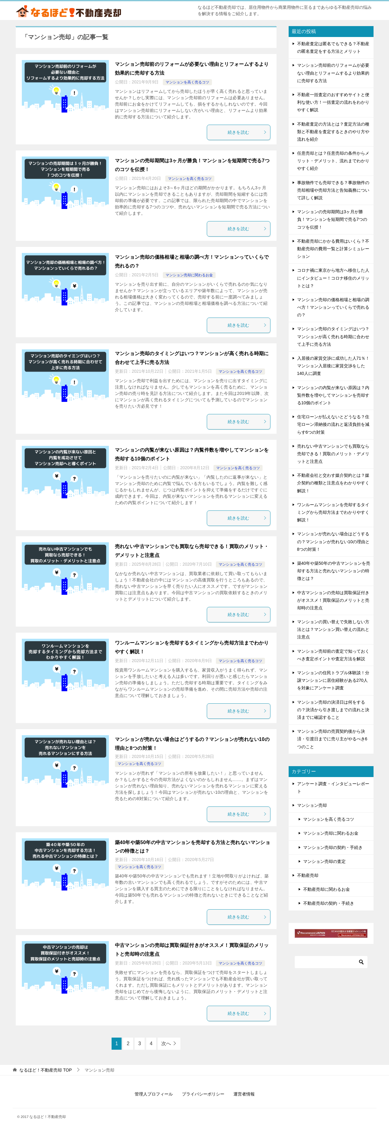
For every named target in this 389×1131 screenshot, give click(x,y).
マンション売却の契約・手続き (333, 847)
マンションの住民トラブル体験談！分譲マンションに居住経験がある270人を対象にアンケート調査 (333, 680)
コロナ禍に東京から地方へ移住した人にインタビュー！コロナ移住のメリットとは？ (333, 278)
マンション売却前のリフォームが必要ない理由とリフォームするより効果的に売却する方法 (333, 73)
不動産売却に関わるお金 (326, 889)
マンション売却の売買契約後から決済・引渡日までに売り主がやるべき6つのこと (332, 739)
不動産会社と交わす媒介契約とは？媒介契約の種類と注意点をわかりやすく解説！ (333, 483)
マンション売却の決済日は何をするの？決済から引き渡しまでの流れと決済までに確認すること (333, 710)
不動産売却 (307, 875)
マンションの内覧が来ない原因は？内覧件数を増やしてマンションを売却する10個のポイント (333, 395)
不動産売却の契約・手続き (328, 903)
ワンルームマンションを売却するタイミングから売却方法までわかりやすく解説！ (333, 512)
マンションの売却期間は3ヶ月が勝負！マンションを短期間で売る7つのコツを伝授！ (332, 219)
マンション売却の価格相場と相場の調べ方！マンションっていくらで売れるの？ (333, 307)
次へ (166, 1043)
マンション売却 (312, 805)
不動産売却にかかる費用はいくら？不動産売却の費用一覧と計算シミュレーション (333, 249)
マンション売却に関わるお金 (189, 275)
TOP (45, 1070)
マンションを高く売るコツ (187, 82)
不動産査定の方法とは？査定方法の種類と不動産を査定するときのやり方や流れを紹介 (333, 132)
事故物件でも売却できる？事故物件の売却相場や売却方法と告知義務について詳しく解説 (333, 190)
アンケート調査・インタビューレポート (333, 787)
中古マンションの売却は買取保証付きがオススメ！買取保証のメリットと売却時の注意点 (333, 600)
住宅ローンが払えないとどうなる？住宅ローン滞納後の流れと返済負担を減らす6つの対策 (333, 424)
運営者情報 (244, 1094)
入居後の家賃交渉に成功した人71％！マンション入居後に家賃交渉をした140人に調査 (333, 366)
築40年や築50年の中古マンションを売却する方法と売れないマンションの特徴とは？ (333, 571)
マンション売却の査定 (324, 861)
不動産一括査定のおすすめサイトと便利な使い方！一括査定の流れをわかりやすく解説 (333, 102)
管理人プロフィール (154, 1094)
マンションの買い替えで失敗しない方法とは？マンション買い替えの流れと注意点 (333, 629)
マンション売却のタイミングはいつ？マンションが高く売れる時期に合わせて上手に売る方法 (333, 336)
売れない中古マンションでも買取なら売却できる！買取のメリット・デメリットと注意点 (333, 454)
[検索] (331, 962)
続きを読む (247, 132)
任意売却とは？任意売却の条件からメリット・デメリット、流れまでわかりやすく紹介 (333, 161)
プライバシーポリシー (203, 1094)
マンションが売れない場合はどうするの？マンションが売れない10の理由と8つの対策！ (333, 541)
